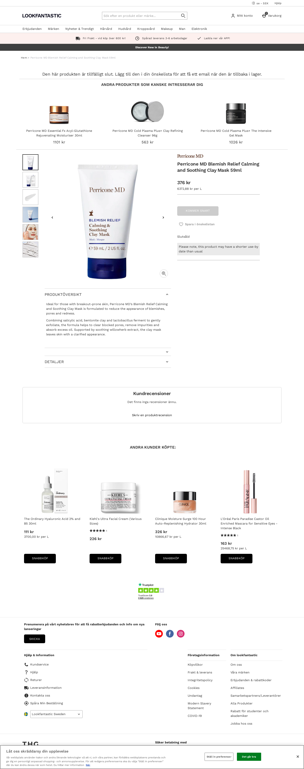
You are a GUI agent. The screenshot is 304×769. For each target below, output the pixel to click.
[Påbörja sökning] (183, 16)
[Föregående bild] (52, 217)
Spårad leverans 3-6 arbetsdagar (160, 38)
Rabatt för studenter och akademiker (250, 713)
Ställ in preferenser (219, 756)
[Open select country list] (56, 714)
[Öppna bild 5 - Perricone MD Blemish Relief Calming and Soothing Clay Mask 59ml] (30, 232)
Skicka (34, 639)
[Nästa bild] (163, 217)
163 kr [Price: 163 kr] (226, 543)
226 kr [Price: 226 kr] (96, 538)
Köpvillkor (195, 664)
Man (182, 29)
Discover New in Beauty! (152, 47)
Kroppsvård (146, 29)
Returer (33, 680)
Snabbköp (44, 559)
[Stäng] (298, 756)
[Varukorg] (272, 15)
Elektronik (199, 29)
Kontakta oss (37, 695)
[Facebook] (170, 636)
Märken (53, 29)
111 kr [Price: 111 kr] (29, 531)
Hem (24, 57)
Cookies (194, 688)
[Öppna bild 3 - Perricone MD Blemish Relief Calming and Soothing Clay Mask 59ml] (30, 197)
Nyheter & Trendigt (79, 29)
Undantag (195, 695)
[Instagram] (181, 636)
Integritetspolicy (200, 680)
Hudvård (124, 29)
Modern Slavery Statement (199, 706)
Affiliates (237, 688)
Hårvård (106, 29)
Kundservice (36, 664)
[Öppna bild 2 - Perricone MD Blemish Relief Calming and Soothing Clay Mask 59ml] (30, 180)
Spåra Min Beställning (43, 703)
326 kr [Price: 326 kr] (161, 531)
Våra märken (240, 672)
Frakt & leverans (200, 672)
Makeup (167, 29)
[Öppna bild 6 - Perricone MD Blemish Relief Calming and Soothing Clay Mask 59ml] (30, 249)
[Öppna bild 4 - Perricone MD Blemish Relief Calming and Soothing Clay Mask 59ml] (30, 215)
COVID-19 (195, 716)
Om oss (236, 664)
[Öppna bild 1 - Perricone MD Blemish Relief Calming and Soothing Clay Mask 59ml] (30, 162)
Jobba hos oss (241, 723)
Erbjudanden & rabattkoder (251, 680)
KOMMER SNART (198, 210)
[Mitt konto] (242, 15)
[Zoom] (164, 273)
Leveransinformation (43, 687)
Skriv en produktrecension (152, 415)
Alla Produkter (242, 703)
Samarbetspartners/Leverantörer (256, 695)
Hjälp (278, 3)
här (88, 765)
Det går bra (249, 756)
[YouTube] (159, 636)
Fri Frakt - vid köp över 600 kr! (100, 38)
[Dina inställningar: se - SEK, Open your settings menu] (260, 3)
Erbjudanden (32, 29)
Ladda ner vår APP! (212, 38)
